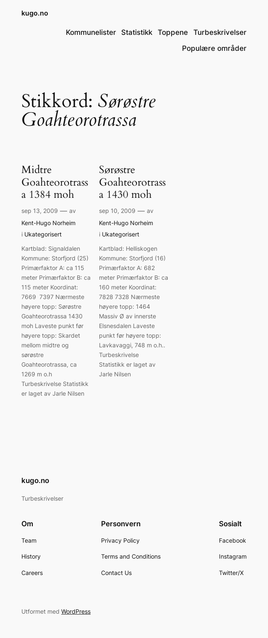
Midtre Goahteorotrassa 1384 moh (54, 182)
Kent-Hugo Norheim (48, 222)
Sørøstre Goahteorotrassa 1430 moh (132, 182)
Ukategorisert (43, 234)
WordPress (76, 611)
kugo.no (34, 13)
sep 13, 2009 (39, 210)
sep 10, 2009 (117, 210)
